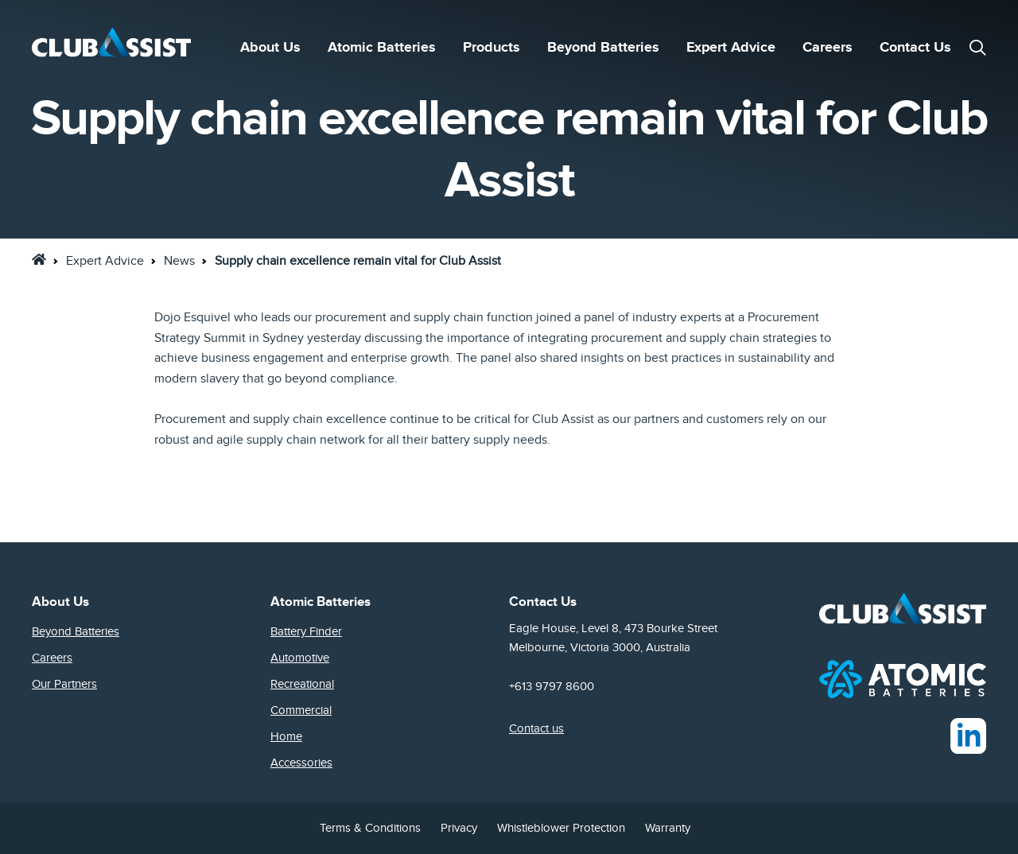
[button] (977, 47)
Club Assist (563, 419)
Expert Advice (730, 47)
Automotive (299, 657)
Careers (827, 47)
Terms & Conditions (370, 828)
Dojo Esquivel (192, 317)
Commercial (301, 710)
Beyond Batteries (603, 47)
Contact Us (915, 47)
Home (286, 736)
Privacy (459, 828)
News (179, 261)
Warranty (667, 828)
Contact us (536, 728)
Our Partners (64, 684)
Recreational (302, 684)
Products (491, 47)
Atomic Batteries (382, 47)
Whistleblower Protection (561, 828)
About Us (270, 47)
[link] (39, 259)
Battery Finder (306, 631)
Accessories (301, 762)
